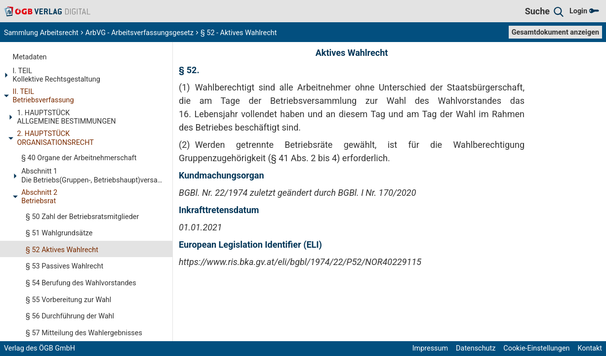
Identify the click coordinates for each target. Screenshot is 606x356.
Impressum (430, 348)
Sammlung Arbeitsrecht (41, 33)
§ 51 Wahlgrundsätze (59, 233)
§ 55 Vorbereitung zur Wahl (68, 300)
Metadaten (30, 57)
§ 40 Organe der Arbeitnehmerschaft (78, 158)
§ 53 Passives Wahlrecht (64, 266)
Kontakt (589, 348)
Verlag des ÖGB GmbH (39, 348)
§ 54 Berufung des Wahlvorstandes (81, 283)
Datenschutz (475, 348)
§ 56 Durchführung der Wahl (70, 316)
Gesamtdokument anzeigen (555, 32)
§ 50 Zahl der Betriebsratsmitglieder (82, 217)
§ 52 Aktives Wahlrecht (62, 250)
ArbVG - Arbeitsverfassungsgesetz (139, 33)
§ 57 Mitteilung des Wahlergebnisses (84, 333)
